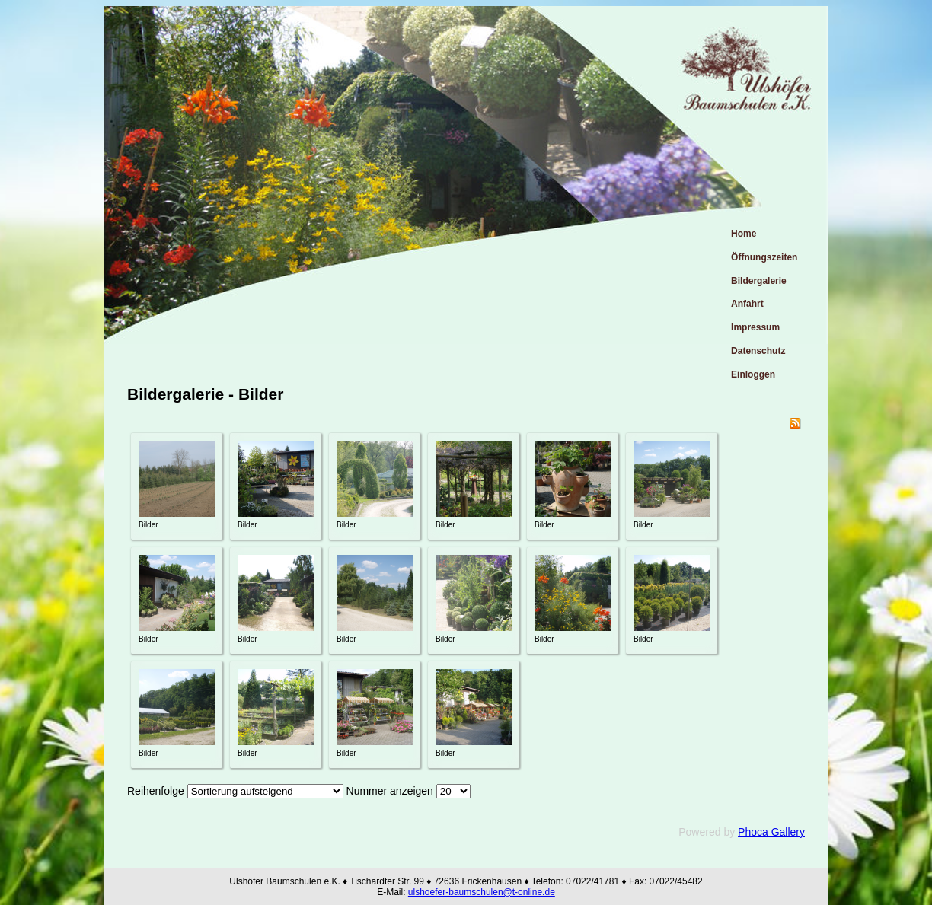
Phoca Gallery (771, 832)
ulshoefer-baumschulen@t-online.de (481, 892)
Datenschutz (758, 351)
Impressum (755, 327)
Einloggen (753, 374)
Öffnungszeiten (764, 257)
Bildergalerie (759, 281)
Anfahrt (747, 303)
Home (743, 233)
